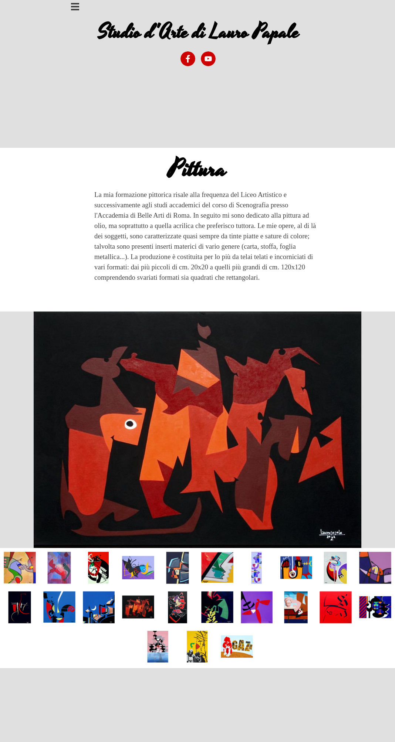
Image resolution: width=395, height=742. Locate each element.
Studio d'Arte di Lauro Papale (198, 32)
